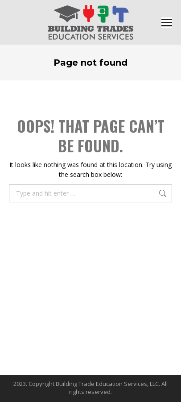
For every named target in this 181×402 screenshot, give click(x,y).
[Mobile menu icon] (166, 22)
